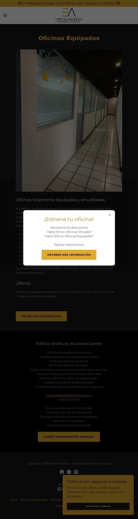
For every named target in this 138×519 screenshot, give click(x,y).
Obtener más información (69, 254)
